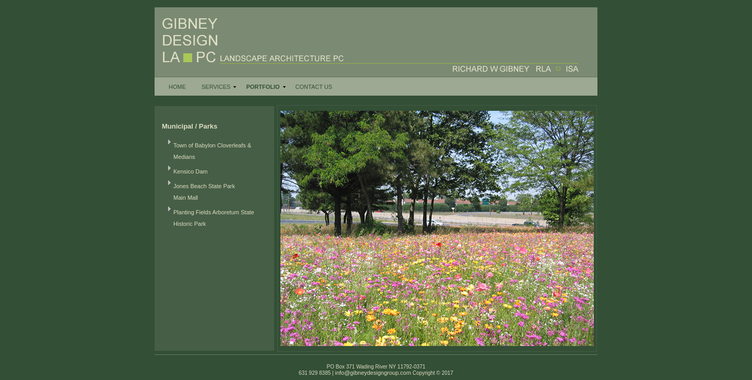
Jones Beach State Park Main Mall (204, 192)
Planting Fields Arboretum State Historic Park (213, 218)
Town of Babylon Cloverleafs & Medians (212, 151)
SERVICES (216, 87)
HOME (177, 87)
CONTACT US (314, 87)
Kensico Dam (190, 171)
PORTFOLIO (262, 87)
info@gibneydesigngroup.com (373, 373)
